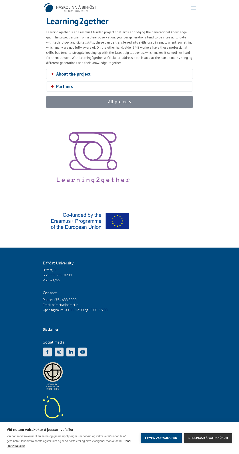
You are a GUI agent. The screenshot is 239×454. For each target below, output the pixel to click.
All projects (119, 102)
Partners (64, 86)
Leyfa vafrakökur (161, 438)
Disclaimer (50, 329)
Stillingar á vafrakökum (208, 438)
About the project (73, 74)
